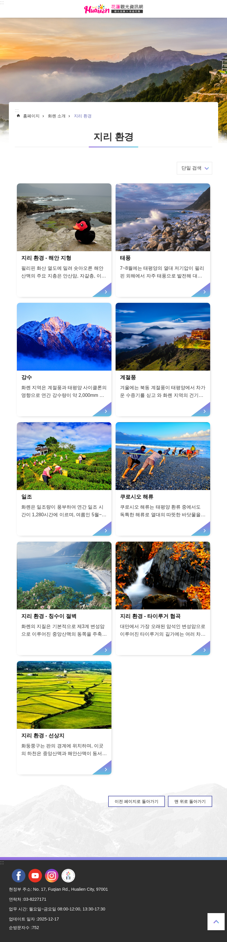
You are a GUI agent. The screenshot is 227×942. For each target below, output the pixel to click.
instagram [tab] (52, 875)
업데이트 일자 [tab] (22, 919)
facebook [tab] (18, 875)
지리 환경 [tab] (83, 116)
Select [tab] (8, 9)
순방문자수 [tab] (19, 927)
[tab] (64, 240)
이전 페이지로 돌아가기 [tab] (136, 801)
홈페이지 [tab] (31, 116)
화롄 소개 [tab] (57, 116)
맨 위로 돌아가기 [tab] (216, 922)
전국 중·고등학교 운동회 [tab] (68, 875)
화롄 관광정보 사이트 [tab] (113, 9)
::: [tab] (2, 2)
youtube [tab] (35, 875)
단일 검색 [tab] (191, 167)
